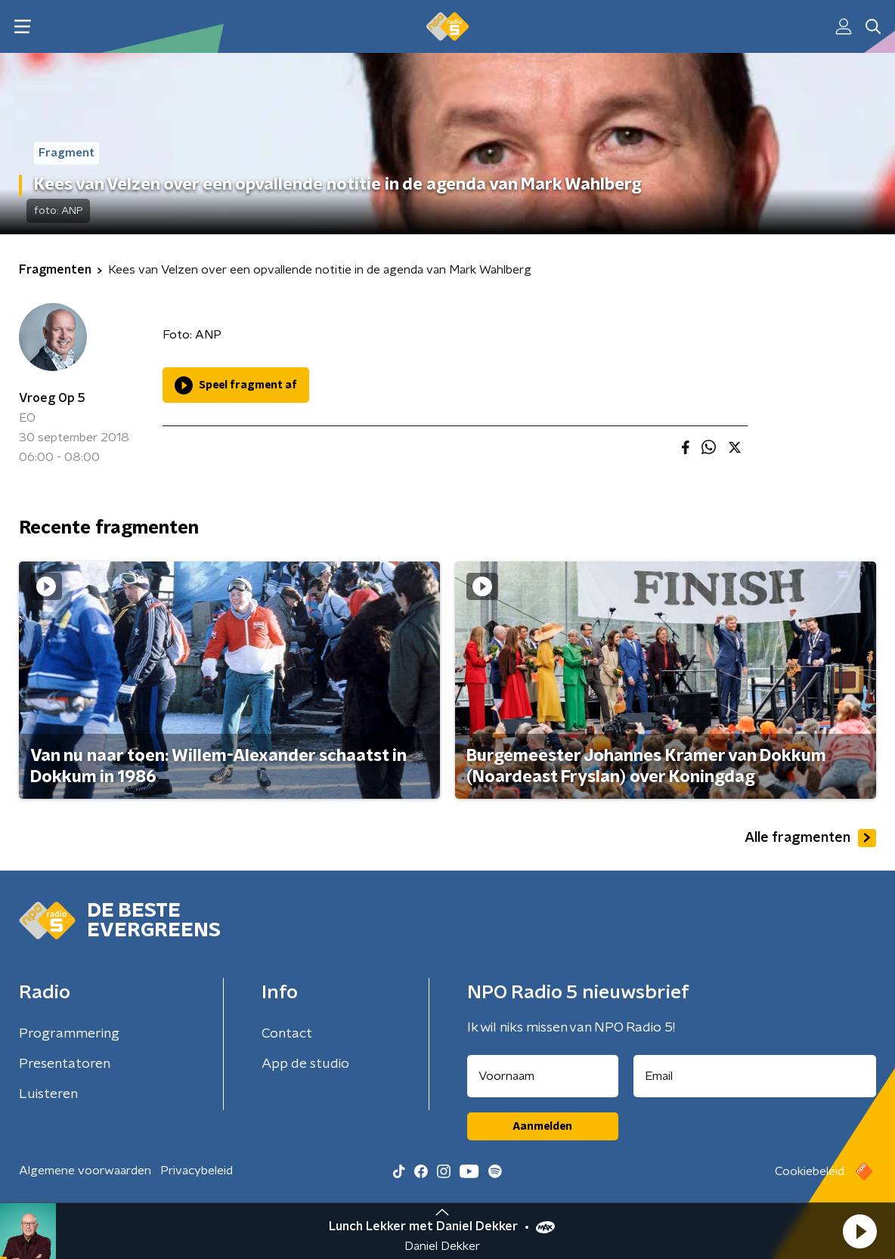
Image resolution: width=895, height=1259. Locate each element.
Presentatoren (64, 1064)
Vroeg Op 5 (52, 398)
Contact (287, 1034)
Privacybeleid (196, 1171)
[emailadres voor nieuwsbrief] (755, 1076)
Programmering (69, 1034)
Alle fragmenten (810, 838)
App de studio (305, 1064)
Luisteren (48, 1094)
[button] (859, 1231)
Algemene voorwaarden (85, 1171)
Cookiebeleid (809, 1171)
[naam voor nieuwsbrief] (542, 1076)
